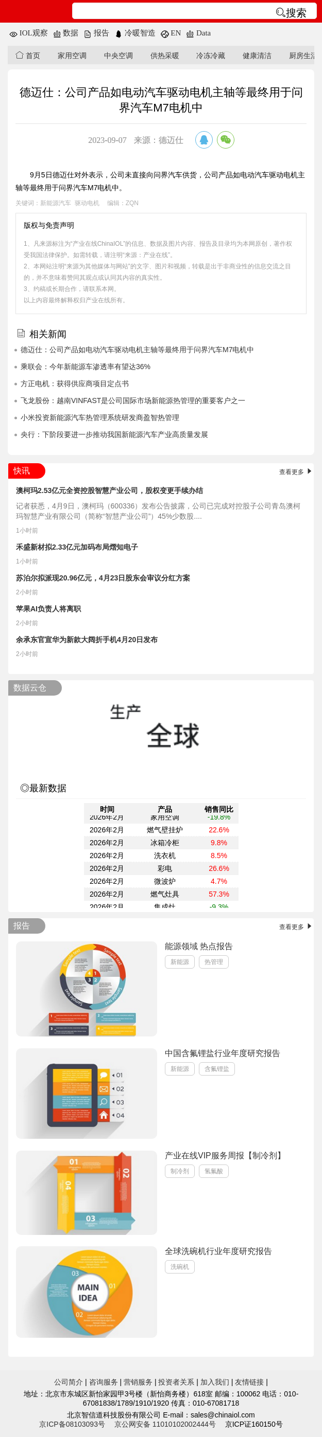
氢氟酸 (214, 1171)
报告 (96, 33)
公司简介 (68, 1382)
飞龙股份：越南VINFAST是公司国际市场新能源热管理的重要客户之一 (133, 400)
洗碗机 (180, 1266)
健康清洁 (257, 55)
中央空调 (118, 55)
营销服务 (138, 1382)
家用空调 (72, 55)
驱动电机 (87, 203)
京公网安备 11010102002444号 (165, 1424)
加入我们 (214, 1382)
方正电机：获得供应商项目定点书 (75, 383)
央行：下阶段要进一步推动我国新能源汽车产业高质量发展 (114, 434)
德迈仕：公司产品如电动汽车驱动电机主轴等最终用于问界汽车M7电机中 (137, 349)
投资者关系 (176, 1382)
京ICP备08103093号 (72, 1424)
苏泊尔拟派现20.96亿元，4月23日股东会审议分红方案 (103, 578)
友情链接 (249, 1382)
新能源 (180, 962)
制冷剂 (180, 1171)
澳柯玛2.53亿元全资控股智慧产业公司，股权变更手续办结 (109, 490)
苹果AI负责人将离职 (48, 609)
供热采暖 (164, 55)
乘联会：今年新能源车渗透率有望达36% (85, 366)
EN (171, 33)
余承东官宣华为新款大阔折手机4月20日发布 (87, 639)
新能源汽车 (55, 203)
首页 (27, 55)
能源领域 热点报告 (199, 946)
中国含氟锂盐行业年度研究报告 (222, 1053)
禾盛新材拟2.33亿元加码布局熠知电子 (77, 547)
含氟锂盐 (217, 1068)
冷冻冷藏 (210, 55)
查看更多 (296, 472)
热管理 (214, 962)
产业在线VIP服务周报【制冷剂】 (225, 1155)
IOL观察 (28, 33)
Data (198, 33)
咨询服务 (103, 1382)
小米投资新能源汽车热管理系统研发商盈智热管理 (100, 417)
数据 (66, 33)
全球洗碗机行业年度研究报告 (218, 1251)
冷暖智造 (135, 33)
